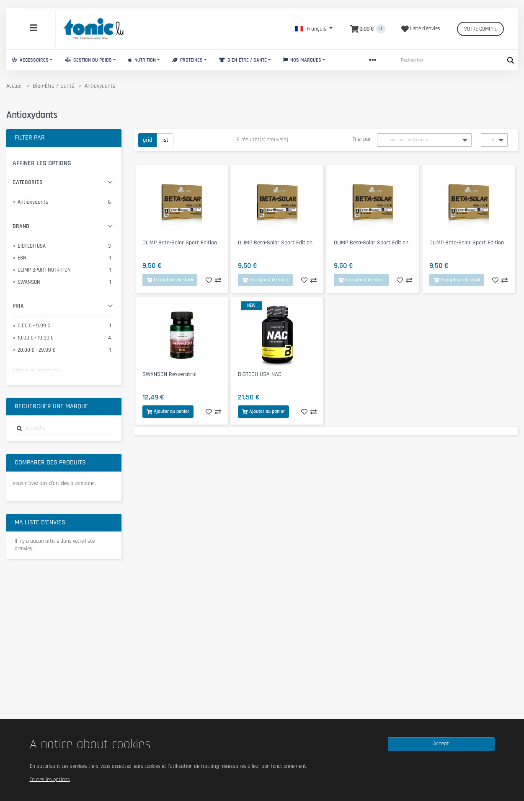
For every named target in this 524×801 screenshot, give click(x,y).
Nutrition (142, 60)
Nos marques (302, 60)
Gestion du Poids (88, 60)
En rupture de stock (170, 280)
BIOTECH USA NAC (259, 374)
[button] (314, 29)
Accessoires (30, 60)
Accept (441, 743)
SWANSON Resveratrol (169, 374)
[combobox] (64, 428)
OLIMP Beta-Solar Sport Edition (179, 242)
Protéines (187, 60)
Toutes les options (50, 779)
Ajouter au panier (168, 411)
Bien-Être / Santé (243, 60)
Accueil (14, 86)
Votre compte (480, 29)
